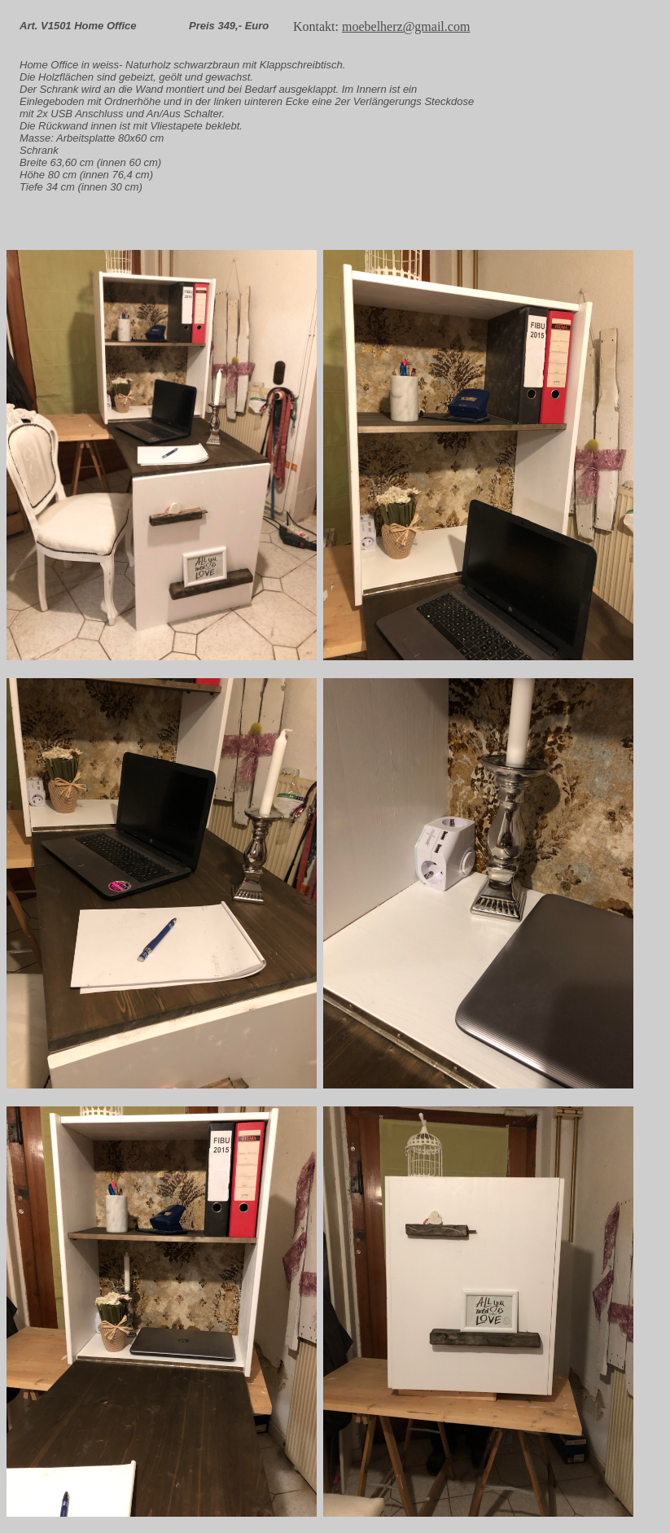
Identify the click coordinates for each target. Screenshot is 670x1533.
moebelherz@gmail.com (406, 26)
